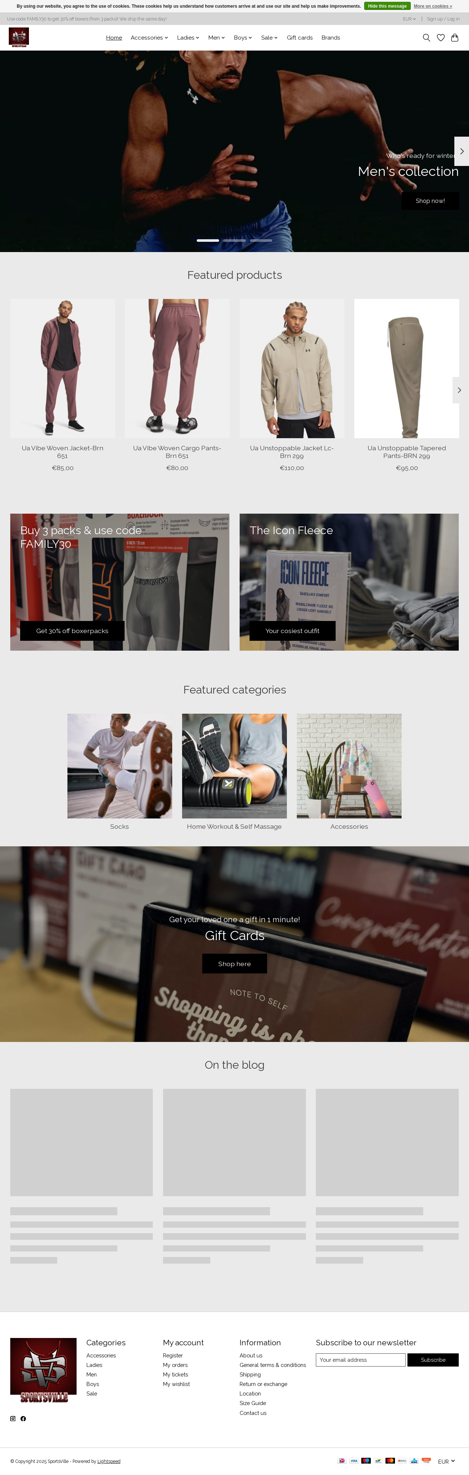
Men (91, 1374)
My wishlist (176, 1384)
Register (173, 1355)
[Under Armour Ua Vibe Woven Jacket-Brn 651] (62, 368)
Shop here (234, 964)
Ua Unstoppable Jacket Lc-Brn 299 (292, 451)
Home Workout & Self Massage (234, 826)
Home (114, 37)
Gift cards (300, 37)
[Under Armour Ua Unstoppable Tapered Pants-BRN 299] (406, 368)
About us (251, 1355)
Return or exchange (263, 1384)
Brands (331, 37)
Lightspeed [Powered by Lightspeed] (109, 1461)
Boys (92, 1384)
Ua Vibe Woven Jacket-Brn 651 (62, 451)
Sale (91, 1393)
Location (250, 1393)
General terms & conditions (273, 1365)
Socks (119, 826)
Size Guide (253, 1403)
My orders (175, 1365)
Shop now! (426, 200)
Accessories (349, 826)
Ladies (94, 1365)
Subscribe (433, 1360)
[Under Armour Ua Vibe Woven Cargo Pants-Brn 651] (177, 368)
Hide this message (387, 6)
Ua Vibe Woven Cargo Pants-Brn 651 (177, 451)
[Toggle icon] (426, 37)
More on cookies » (433, 6)
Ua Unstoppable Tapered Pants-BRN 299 (407, 451)
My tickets (175, 1374)
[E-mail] (361, 1360)
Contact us (253, 1413)
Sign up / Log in (443, 19)
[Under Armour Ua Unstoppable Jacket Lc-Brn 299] (292, 368)
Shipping (250, 1374)
